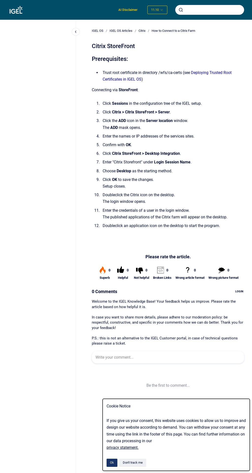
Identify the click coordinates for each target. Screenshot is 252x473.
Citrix (142, 31)
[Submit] (181, 10)
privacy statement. (123, 447)
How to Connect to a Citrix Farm (173, 31)
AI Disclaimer (128, 10)
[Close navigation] (76, 32)
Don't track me (133, 462)
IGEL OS (97, 31)
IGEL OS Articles (121, 31)
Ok (112, 462)
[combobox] (209, 10)
